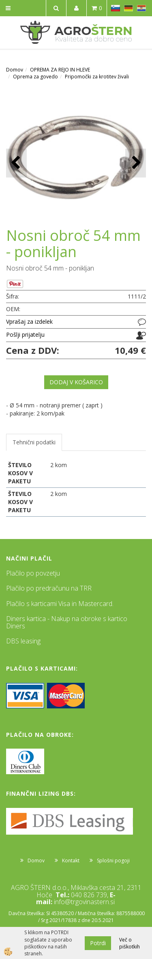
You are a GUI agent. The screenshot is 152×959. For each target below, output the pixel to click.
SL (115, 8)
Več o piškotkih (129, 943)
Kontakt (70, 860)
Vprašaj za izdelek (29, 321)
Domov (14, 69)
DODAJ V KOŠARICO (76, 382)
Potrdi (98, 943)
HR (141, 8)
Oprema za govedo (35, 76)
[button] (135, 163)
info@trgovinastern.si (84, 901)
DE (128, 8)
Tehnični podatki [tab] (34, 442)
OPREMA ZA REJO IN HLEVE (60, 69)
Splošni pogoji (113, 860)
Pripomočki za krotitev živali (97, 76)
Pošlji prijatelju (25, 334)
